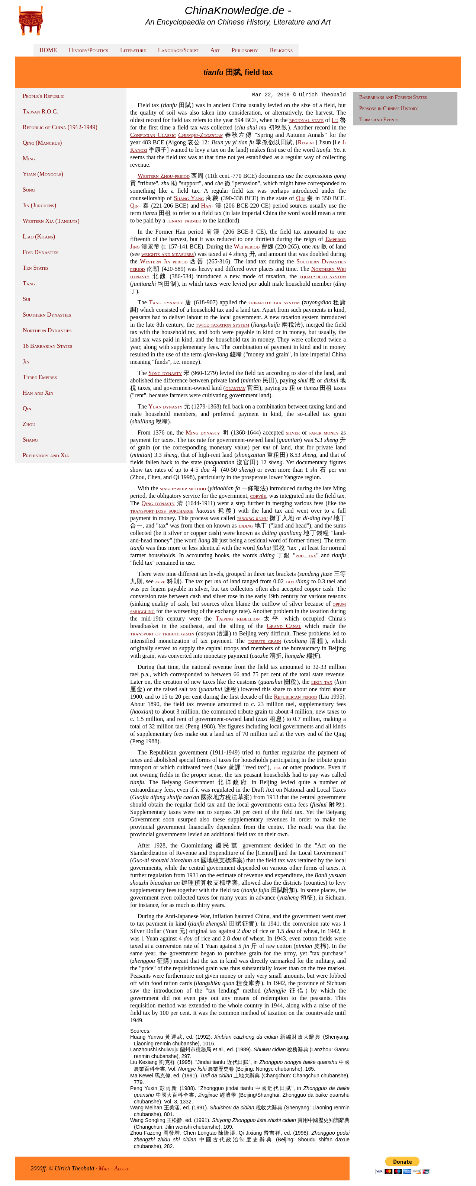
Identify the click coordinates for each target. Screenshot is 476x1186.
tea (277, 767)
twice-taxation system (222, 324)
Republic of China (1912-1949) (60, 127)
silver (293, 432)
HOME (48, 50)
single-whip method (183, 488)
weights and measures (167, 254)
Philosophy (244, 50)
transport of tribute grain (162, 633)
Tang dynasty (166, 302)
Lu (335, 120)
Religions (281, 50)
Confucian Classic (153, 135)
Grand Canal (284, 626)
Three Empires (40, 377)
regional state (306, 120)
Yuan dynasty (165, 406)
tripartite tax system (274, 302)
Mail (104, 1168)
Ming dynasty (203, 432)
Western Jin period (163, 261)
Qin (27, 408)
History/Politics (88, 50)
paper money (323, 432)
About (121, 1168)
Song (29, 189)
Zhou (29, 424)
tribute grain (264, 641)
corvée (258, 496)
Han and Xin (38, 393)
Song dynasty (165, 373)
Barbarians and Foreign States (393, 97)
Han (206, 205)
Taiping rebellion (238, 618)
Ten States (35, 268)
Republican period (295, 696)
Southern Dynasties (47, 314)
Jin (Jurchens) (39, 205)
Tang (29, 283)
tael (291, 581)
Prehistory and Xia (46, 455)
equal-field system (322, 276)
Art (214, 50)
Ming (29, 158)
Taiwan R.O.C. (40, 111)
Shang (30, 439)
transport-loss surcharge (161, 510)
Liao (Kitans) (39, 236)
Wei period (247, 246)
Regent (306, 142)
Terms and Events (378, 119)
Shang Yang (189, 198)
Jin (26, 361)
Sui (26, 299)
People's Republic (44, 96)
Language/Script (178, 50)
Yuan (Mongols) (43, 174)
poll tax (306, 555)
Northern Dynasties (47, 330)
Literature (133, 50)
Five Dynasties (40, 252)
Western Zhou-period (164, 176)
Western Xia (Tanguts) (51, 221)
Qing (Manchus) (42, 143)
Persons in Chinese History (388, 108)
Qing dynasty (158, 503)
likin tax (321, 682)
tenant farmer (184, 220)
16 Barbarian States (47, 346)
